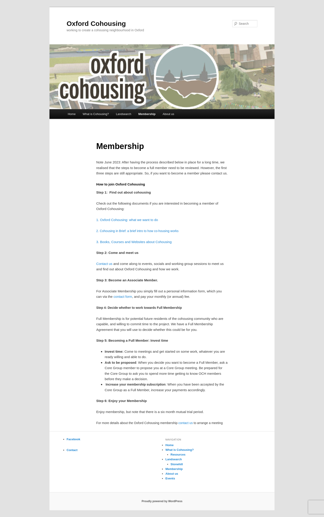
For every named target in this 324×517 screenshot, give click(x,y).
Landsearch (123, 114)
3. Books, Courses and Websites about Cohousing (134, 242)
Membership (147, 114)
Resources (178, 454)
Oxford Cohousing (96, 23)
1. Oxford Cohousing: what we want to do (127, 220)
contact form (123, 296)
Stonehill (177, 464)
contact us (185, 423)
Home (72, 114)
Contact (72, 450)
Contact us (104, 264)
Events (170, 478)
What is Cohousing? (96, 114)
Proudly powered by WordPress (162, 501)
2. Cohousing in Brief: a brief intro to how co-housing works (137, 231)
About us (168, 114)
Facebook (73, 439)
